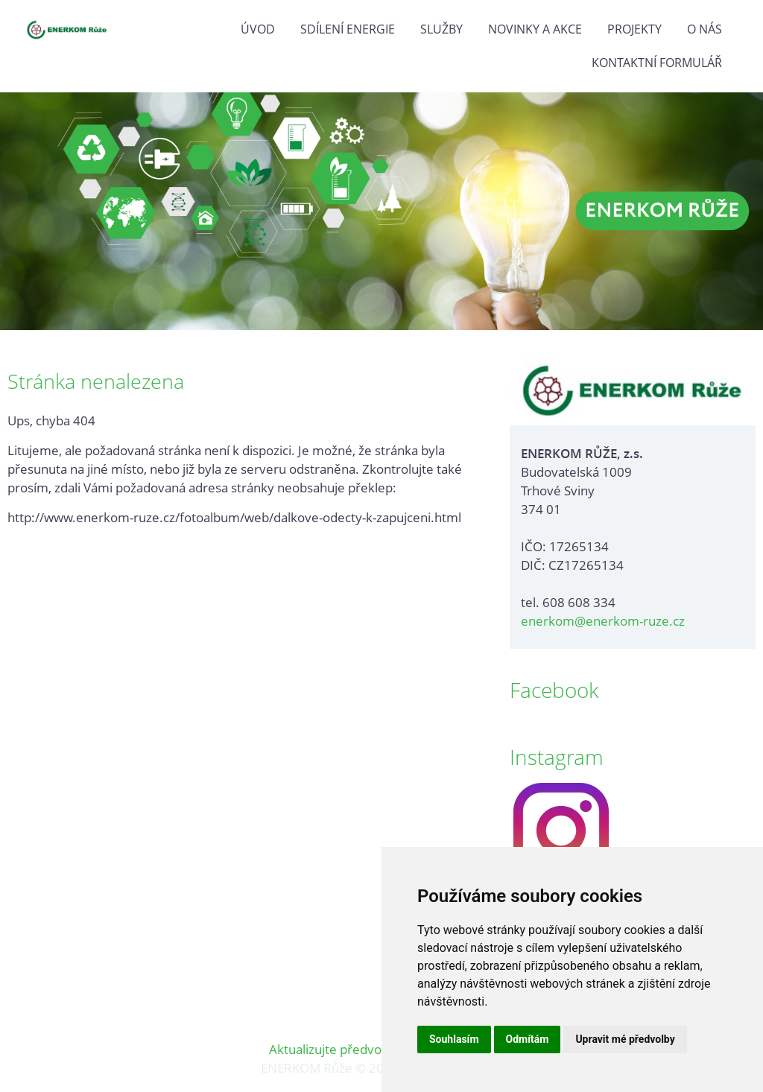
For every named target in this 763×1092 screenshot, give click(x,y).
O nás (704, 29)
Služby (441, 29)
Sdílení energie (347, 29)
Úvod (258, 29)
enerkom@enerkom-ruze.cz (603, 620)
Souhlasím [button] (454, 1039)
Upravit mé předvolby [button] (624, 1039)
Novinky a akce (535, 29)
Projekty (634, 29)
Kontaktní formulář (657, 62)
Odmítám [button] (527, 1039)
